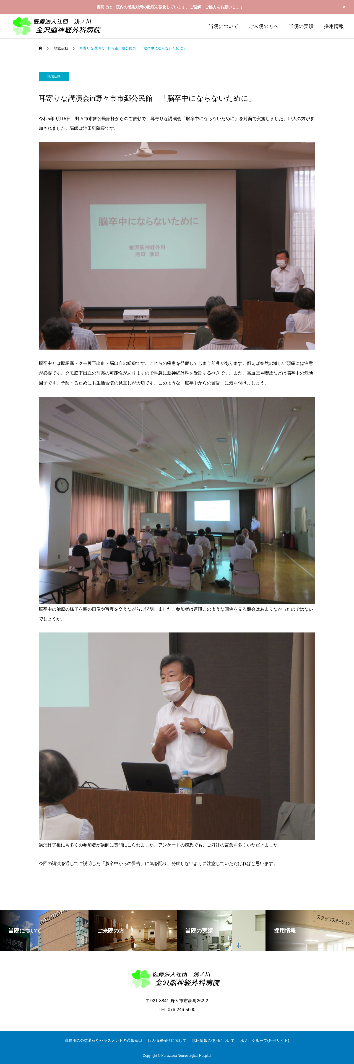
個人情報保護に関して (167, 1040)
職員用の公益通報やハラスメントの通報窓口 (103, 1040)
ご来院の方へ (263, 26)
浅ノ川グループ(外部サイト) (264, 1040)
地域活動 (54, 76)
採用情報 (334, 26)
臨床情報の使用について (213, 1040)
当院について (223, 26)
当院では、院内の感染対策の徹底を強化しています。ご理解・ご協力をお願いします (170, 7)
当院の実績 (301, 26)
